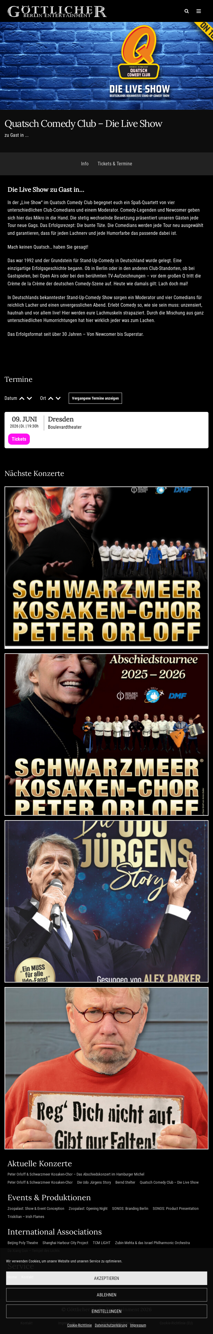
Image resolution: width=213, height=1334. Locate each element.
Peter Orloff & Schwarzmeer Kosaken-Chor (40, 1182)
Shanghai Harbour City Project (65, 1242)
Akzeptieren (106, 1278)
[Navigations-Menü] (198, 11)
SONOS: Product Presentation (176, 1208)
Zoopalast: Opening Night (88, 1208)
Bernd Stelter (125, 1182)
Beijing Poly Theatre (23, 1242)
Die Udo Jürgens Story (94, 1182)
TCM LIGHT (102, 1242)
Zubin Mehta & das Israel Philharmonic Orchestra (152, 1242)
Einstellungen (106, 1311)
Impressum (138, 1325)
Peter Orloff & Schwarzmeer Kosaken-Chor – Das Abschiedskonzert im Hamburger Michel (76, 1174)
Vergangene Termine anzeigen (95, 398)
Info (85, 164)
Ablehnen (106, 1295)
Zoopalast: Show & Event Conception (36, 1208)
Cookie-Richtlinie (79, 1325)
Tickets (19, 439)
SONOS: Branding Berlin (130, 1208)
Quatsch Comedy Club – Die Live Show (169, 1182)
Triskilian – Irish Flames (26, 1216)
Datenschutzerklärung (111, 1325)
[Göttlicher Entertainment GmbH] (57, 11)
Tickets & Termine (115, 164)
